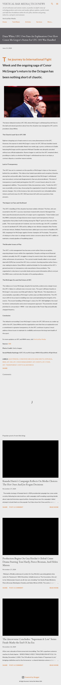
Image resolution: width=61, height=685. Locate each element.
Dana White (39, 359)
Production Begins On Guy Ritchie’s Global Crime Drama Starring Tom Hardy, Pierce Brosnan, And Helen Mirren (30, 562)
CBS (9, 344)
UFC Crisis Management (22, 362)
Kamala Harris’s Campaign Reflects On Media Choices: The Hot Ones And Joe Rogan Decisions (30, 482)
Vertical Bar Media (26, 365)
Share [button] (5, 368)
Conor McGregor (26, 359)
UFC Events (37, 362)
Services (39, 22)
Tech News (16, 22)
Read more (54, 507)
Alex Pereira (13, 359)
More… (50, 22)
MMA (4, 362)
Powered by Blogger (30, 677)
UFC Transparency (10, 365)
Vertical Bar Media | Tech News (24, 3)
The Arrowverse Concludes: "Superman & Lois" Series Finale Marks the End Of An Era (29, 640)
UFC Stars (46, 362)
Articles (28, 22)
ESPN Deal (48, 359)
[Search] (52, 4)
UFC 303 (10, 362)
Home (5, 22)
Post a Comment (16, 507)
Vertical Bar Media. (40, 339)
